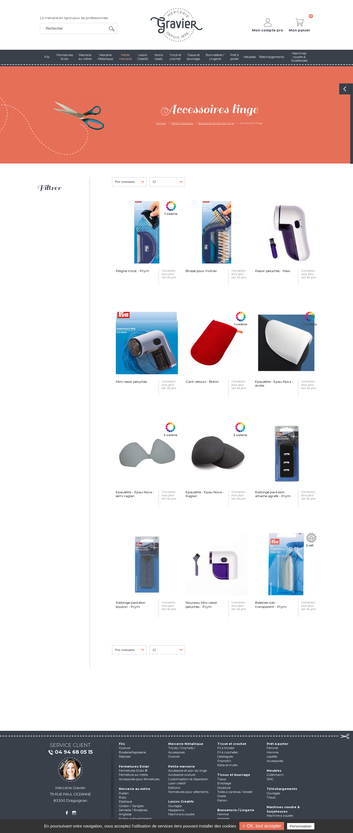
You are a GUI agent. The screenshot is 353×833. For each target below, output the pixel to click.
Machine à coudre (181, 814)
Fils (122, 744)
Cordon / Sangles (131, 806)
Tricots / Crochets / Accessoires (181, 750)
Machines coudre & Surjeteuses (283, 809)
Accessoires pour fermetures (139, 779)
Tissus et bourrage (233, 775)
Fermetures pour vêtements (188, 792)
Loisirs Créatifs (181, 801)
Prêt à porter (277, 744)
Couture (124, 748)
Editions (174, 788)
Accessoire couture (181, 775)
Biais (122, 797)
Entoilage (224, 783)
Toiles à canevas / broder (235, 792)
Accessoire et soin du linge (216, 123)
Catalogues (225, 756)
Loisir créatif (177, 783)
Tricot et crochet (231, 744)
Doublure (224, 788)
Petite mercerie (182, 123)
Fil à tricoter (225, 748)
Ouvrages (175, 806)
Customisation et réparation (188, 779)
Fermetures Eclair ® (133, 771)
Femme (223, 814)
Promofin (224, 761)
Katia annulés (227, 765)
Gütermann (275, 775)
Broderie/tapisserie (132, 752)
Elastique (125, 801)
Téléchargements (282, 789)
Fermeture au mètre (133, 775)
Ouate (221, 796)
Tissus (221, 779)
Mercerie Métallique (185, 744)
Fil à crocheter (227, 752)
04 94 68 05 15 (70, 752)
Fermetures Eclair (134, 766)
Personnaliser (301, 826)
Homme (223, 819)
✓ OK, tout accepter (261, 826)
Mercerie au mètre (134, 789)
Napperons (176, 810)
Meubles (274, 771)
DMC (270, 779)
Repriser (125, 756)
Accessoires (275, 761)
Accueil (161, 123)
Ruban (124, 793)
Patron (222, 800)
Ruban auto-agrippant (135, 819)
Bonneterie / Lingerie (235, 810)
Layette (272, 756)
